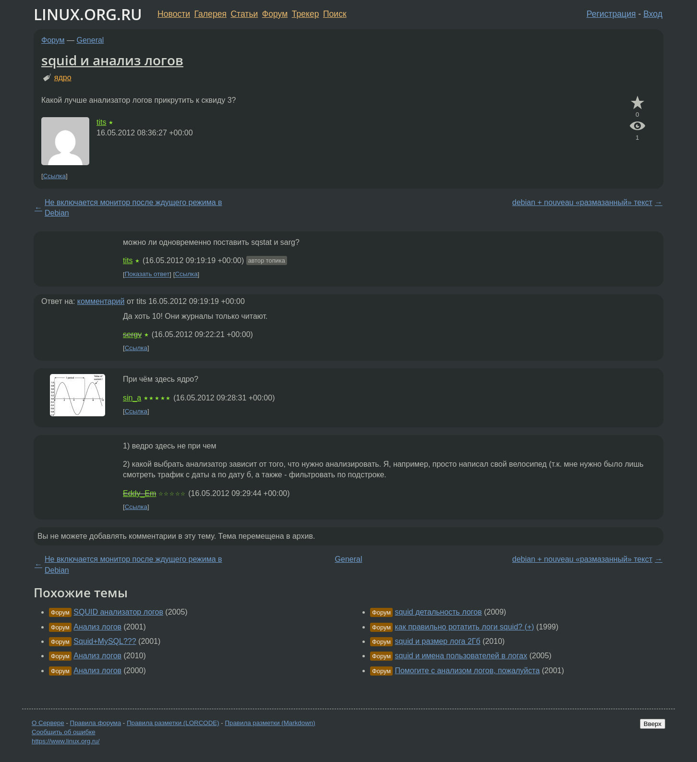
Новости (173, 14)
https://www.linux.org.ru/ (65, 741)
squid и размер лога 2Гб (437, 641)
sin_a (132, 398)
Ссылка (54, 176)
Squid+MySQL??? (104, 641)
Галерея (210, 14)
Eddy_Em (139, 493)
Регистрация (611, 14)
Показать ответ (147, 274)
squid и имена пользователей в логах (461, 656)
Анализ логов (97, 627)
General (90, 40)
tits (101, 122)
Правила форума (95, 722)
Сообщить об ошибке (64, 732)
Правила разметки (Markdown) (270, 722)
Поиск (335, 14)
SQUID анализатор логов (118, 612)
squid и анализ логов (112, 60)
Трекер (305, 14)
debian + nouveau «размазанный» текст (582, 202)
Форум (275, 14)
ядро (63, 77)
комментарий (101, 301)
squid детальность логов (438, 612)
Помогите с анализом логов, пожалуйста (467, 670)
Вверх (652, 723)
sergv (132, 334)
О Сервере (48, 722)
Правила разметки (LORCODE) (173, 722)
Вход (652, 14)
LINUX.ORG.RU (88, 14)
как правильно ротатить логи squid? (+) (464, 627)
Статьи (244, 14)
